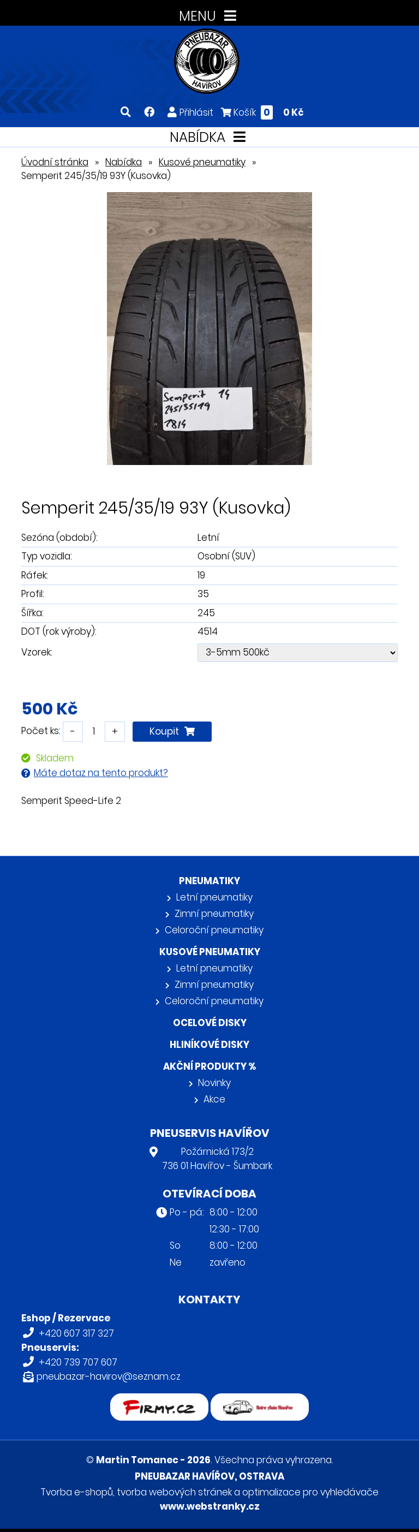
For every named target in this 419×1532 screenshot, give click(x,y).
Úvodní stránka (54, 162)
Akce (214, 1099)
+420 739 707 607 (78, 1362)
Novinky (214, 1082)
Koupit (172, 731)
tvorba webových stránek (174, 1492)
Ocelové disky (210, 1022)
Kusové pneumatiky (202, 162)
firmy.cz (159, 1400)
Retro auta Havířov (260, 1400)
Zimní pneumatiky (214, 913)
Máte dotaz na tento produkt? (101, 772)
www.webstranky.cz (210, 1506)
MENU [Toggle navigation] (210, 16)
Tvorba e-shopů (76, 1492)
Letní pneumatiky (214, 897)
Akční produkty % (209, 1066)
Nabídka (123, 162)
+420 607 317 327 (76, 1333)
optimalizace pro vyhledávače (310, 1492)
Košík (262, 112)
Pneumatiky (209, 880)
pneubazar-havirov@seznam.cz (109, 1376)
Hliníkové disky (209, 1044)
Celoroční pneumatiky (214, 930)
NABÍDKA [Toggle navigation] (210, 137)
